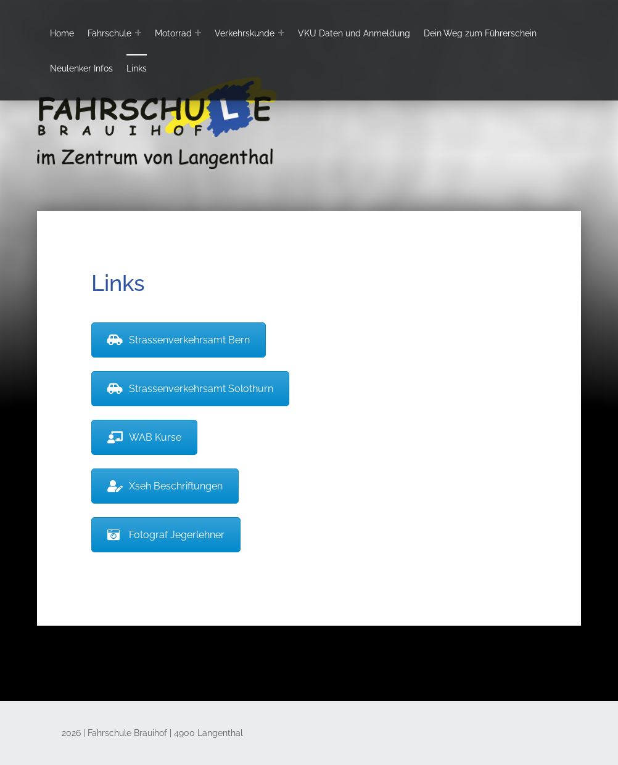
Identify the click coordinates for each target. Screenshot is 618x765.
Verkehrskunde (244, 33)
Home (62, 33)
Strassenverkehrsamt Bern (178, 340)
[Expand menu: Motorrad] (198, 33)
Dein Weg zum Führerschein (480, 33)
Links (136, 68)
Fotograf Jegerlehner (166, 535)
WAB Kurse (144, 437)
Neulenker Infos (81, 68)
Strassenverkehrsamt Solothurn (190, 389)
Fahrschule (109, 33)
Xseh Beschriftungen (165, 486)
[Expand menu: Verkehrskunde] (281, 33)
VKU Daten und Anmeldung (354, 33)
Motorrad (173, 33)
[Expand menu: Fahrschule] (138, 33)
